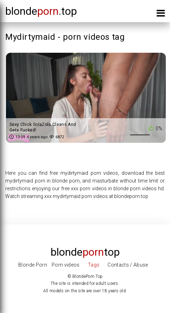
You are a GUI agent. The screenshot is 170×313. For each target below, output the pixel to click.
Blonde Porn (32, 265)
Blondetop (85, 252)
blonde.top (41, 11)
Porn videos (66, 265)
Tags (93, 265)
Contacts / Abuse (127, 265)
